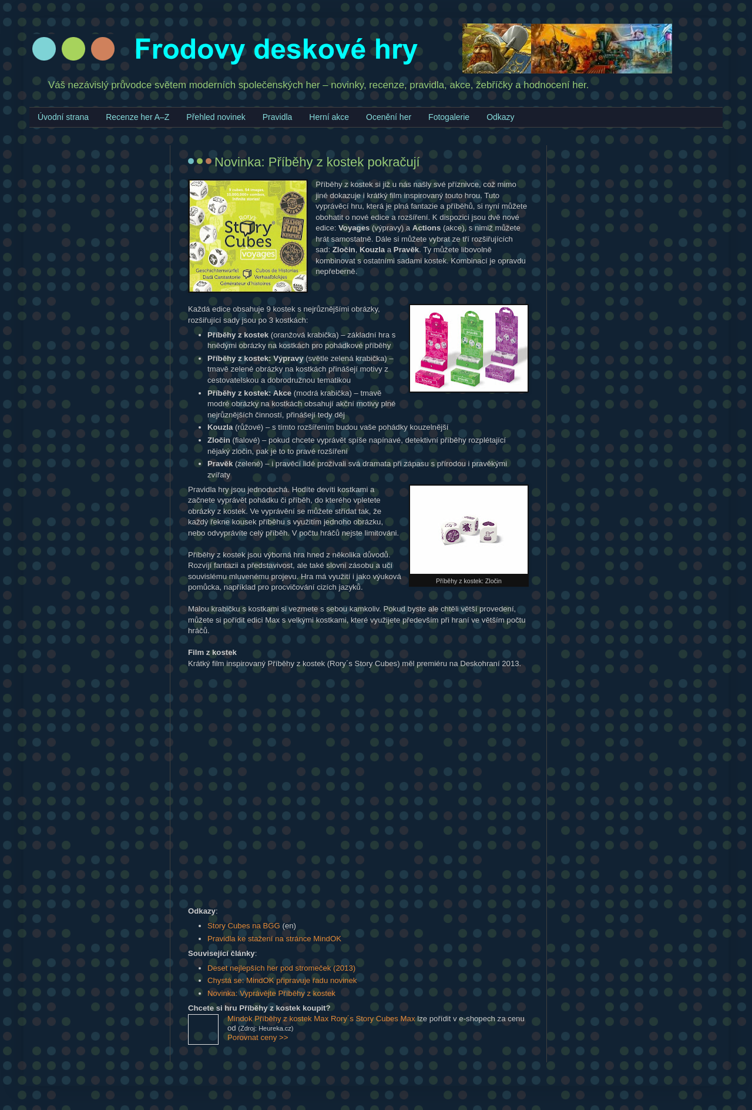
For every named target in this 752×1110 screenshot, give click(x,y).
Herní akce (329, 117)
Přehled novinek (215, 117)
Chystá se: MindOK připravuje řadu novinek (282, 980)
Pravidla (278, 117)
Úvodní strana (63, 117)
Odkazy (500, 117)
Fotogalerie (448, 117)
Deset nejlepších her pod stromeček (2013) (281, 968)
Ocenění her (388, 117)
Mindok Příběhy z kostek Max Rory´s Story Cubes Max (321, 1018)
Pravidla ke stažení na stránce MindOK (274, 938)
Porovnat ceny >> (257, 1037)
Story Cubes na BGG (243, 925)
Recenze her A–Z (137, 117)
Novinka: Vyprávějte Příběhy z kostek (271, 993)
